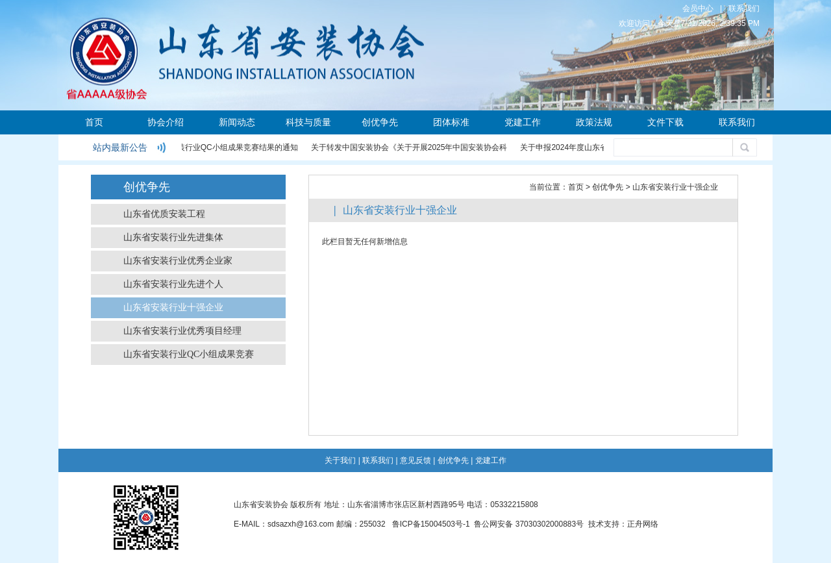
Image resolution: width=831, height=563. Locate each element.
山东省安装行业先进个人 (173, 284)
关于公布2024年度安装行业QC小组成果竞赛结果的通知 (202, 147)
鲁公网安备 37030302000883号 (529, 524)
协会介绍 (165, 122)
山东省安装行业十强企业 (173, 307)
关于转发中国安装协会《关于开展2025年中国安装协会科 (410, 147)
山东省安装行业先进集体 (173, 237)
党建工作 (522, 122)
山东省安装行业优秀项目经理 (182, 331)
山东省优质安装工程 (164, 214)
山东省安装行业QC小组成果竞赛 (188, 354)
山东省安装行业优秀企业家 (177, 261)
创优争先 (380, 122)
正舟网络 (642, 524)
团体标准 (451, 122)
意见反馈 (415, 460)
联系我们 (744, 8)
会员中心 (697, 8)
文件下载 (665, 122)
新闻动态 (237, 122)
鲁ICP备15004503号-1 (431, 524)
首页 (94, 122)
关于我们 (340, 460)
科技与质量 (308, 122)
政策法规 (594, 122)
